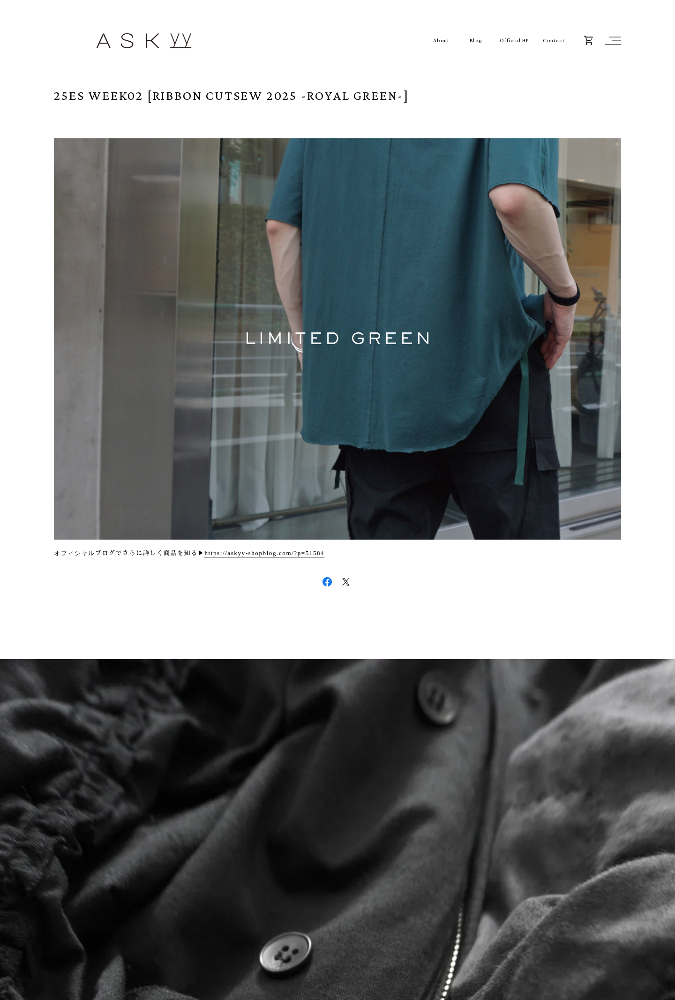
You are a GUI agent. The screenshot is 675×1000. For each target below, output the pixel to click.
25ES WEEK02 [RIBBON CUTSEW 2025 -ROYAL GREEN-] (231, 95)
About (441, 41)
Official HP (514, 41)
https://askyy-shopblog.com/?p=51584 (264, 552)
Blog (476, 41)
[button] (611, 41)
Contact (553, 41)
